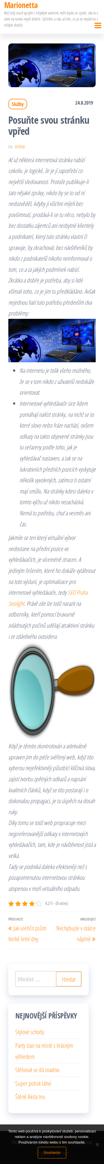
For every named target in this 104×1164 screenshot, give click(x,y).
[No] (97, 1144)
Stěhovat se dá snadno (37, 1069)
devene (20, 146)
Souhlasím (52, 1152)
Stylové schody (29, 1032)
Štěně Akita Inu (30, 1096)
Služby (18, 104)
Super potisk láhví (33, 1083)
